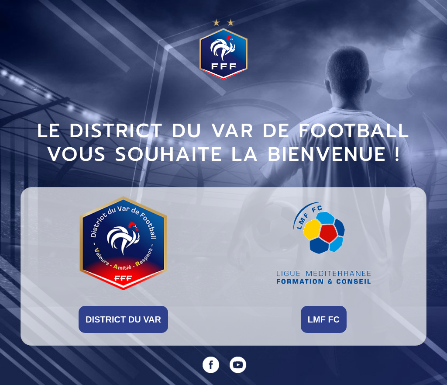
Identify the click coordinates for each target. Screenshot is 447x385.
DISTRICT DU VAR (123, 319)
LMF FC (324, 319)
